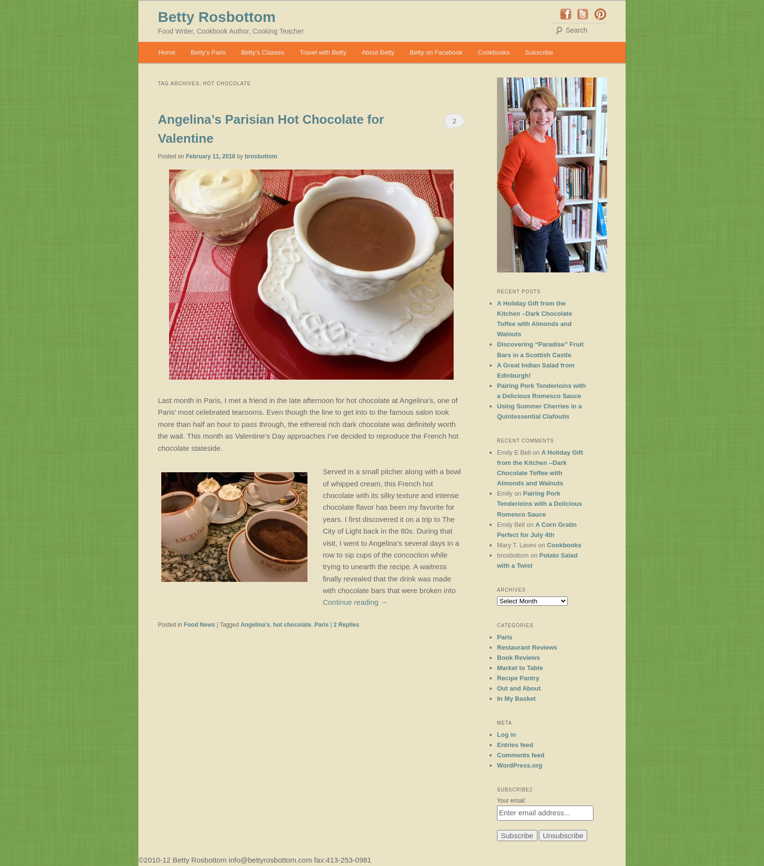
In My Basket (516, 698)
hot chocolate (292, 624)
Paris (321, 624)
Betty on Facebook (436, 52)
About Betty (378, 52)
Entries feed (515, 745)
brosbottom (261, 156)
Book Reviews (518, 657)
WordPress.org (519, 765)
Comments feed (521, 755)
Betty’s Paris (208, 52)
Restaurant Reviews (527, 647)
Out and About (519, 688)
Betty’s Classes (263, 52)
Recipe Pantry (518, 678)
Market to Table (520, 668)
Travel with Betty (323, 52)
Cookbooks (494, 52)
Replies (346, 624)
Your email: (511, 800)
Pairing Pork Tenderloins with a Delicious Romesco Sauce (539, 504)
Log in (506, 734)
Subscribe (539, 52)
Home (166, 52)
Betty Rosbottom (217, 17)
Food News (199, 624)
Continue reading (355, 602)
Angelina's (255, 624)
